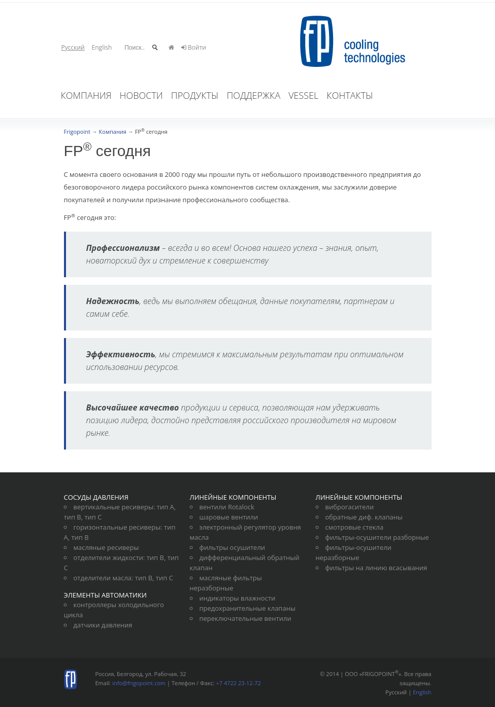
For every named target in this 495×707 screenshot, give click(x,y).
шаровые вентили (229, 517)
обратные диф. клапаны (364, 517)
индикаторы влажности (238, 598)
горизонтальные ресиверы (117, 527)
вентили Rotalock (227, 506)
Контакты (349, 95)
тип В (72, 517)
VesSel (303, 95)
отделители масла (103, 577)
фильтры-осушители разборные (377, 537)
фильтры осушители (233, 547)
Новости (141, 95)
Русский (73, 47)
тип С (93, 517)
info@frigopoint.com (139, 683)
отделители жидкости (108, 557)
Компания (86, 95)
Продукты (195, 95)
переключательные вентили (245, 618)
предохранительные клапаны (247, 608)
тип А (165, 506)
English (102, 47)
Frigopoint (77, 131)
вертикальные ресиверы (114, 506)
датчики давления (103, 624)
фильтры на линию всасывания (376, 567)
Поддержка (253, 95)
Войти (193, 47)
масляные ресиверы (106, 547)
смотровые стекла (354, 527)
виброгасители (349, 506)
